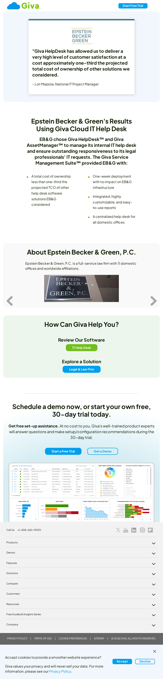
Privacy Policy (17, 638)
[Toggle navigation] (154, 6)
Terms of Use (43, 638)
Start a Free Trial (63, 451)
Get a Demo (102, 451)
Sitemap (99, 638)
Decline (145, 661)
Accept (122, 661)
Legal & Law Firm (81, 369)
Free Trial (133, 6)
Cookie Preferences (73, 638)
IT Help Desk (81, 347)
